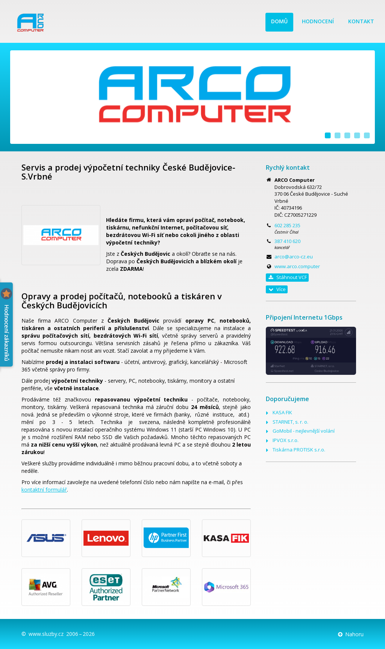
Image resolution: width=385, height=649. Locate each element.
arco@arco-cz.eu (293, 256)
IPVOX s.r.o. (286, 440)
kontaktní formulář (44, 489)
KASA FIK (282, 412)
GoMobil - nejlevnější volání (304, 430)
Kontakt (361, 21)
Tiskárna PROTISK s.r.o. (299, 449)
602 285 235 (287, 225)
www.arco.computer (297, 266)
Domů (279, 21)
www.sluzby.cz (46, 633)
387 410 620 (287, 241)
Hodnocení (318, 21)
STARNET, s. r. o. (290, 421)
